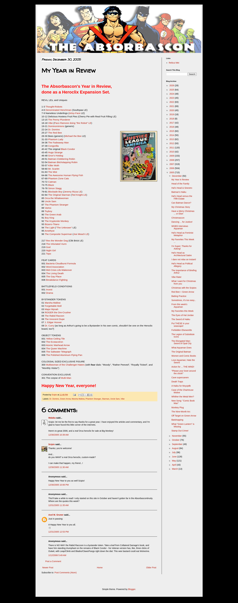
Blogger (131, 589)
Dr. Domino (54, 129)
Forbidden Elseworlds (181, 330)
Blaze (51, 185)
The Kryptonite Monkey (57, 221)
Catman (52, 181)
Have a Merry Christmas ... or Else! (182, 212)
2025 (172, 90)
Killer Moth (53, 165)
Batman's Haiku (178, 192)
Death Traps (177, 381)
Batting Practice (178, 296)
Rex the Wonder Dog (57, 240)
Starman (105, 399)
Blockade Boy (55, 191)
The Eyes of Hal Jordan (182, 315)
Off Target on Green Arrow (183, 415)
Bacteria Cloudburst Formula (61, 263)
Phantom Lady (55, 139)
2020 (172, 110)
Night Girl (51, 250)
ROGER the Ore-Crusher (58, 312)
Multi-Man (66, 378)
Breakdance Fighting (56, 280)
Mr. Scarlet (53, 168)
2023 (172, 98)
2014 (172, 135)
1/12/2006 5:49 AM (57, 555)
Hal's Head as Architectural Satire (181, 254)
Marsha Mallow (53, 302)
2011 (172, 147)
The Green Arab (53, 214)
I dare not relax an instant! (183, 259)
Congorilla (53, 146)
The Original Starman (59, 195)
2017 (172, 123)
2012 (172, 143)
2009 (172, 156)
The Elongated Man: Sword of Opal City (181, 342)
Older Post (151, 567)
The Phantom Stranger (56, 204)
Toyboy (48, 211)
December (177, 176)
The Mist (52, 172)
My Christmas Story (180, 207)
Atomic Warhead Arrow (58, 345)
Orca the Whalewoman (57, 198)
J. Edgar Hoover (53, 322)
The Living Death (55, 273)
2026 (172, 85)
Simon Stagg (54, 188)
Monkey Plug (177, 407)
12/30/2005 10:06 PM (58, 485)
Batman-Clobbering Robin (61, 159)
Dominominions (56, 126)
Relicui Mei (174, 63)
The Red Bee (55, 132)
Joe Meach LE (80, 234)
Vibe (50, 123)
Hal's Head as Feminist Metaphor (182, 234)
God (48, 247)
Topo (48, 253)
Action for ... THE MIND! (182, 367)
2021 (172, 106)
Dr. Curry (49, 325)
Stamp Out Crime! (179, 430)
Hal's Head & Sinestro (181, 188)
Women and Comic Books (183, 356)
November (177, 436)
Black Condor (67, 149)
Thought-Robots (54, 106)
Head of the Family (180, 183)
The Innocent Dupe (55, 319)
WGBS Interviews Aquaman (179, 227)
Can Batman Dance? (181, 203)
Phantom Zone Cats (58, 178)
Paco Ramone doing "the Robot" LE (72, 123)
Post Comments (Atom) (65, 572)
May (174, 460)
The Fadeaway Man (58, 142)
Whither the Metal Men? (182, 396)
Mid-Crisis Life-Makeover (59, 270)
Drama (49, 293)
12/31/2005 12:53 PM (58, 532)
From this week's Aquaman (179, 305)
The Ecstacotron (54, 342)
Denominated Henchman (58, 110)
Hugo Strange (55, 152)
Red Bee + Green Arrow (182, 292)
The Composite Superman (58, 234)
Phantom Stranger (93, 399)
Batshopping (177, 420)
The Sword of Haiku (180, 319)
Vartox (48, 208)
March (175, 469)
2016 (172, 127)
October (176, 440)
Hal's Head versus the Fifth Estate (181, 197)
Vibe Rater (176, 277)
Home (99, 567)
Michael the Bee (73, 136)
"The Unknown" (64, 227)
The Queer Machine (56, 348)
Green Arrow (65, 399)
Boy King (49, 217)
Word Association (55, 267)
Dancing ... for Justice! (181, 222)
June (174, 456)
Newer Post (47, 567)
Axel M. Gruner (56, 515)
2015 (172, 131)
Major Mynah (51, 309)
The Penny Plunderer (59, 119)
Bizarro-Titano (52, 224)
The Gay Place (53, 276)
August (175, 448)
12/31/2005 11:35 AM (58, 505)
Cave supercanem (180, 377)
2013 (172, 139)
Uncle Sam (50, 201)
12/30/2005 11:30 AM (58, 467)
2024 (172, 94)
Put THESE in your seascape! (180, 324)
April (174, 465)
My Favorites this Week (182, 311)
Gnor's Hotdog (55, 155)
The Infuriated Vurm (56, 244)
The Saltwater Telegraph (58, 351)
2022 (172, 102)
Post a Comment (53, 561)
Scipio (51, 444)
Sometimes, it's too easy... (183, 300)
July (174, 452)
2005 (172, 172)
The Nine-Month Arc (180, 411)
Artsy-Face (74, 113)
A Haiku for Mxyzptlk (181, 386)
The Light (49, 227)
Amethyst (49, 230)
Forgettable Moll (53, 306)
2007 (172, 164)
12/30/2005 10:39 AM (58, 435)
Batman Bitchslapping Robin (62, 162)
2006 (172, 168)
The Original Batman (181, 352)
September (177, 444)
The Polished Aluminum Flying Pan (64, 355)
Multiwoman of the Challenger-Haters (65, 364)
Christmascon (177, 218)
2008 (172, 160)
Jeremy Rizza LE (73, 191)
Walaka (52, 418)
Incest (49, 289)
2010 (172, 151)
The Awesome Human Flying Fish (65, 175)
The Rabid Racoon (54, 315)
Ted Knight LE (79, 195)
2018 (172, 118)
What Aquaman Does (181, 347)
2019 (172, 114)
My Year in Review (180, 179)
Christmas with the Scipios (183, 288)
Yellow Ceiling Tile (55, 338)
